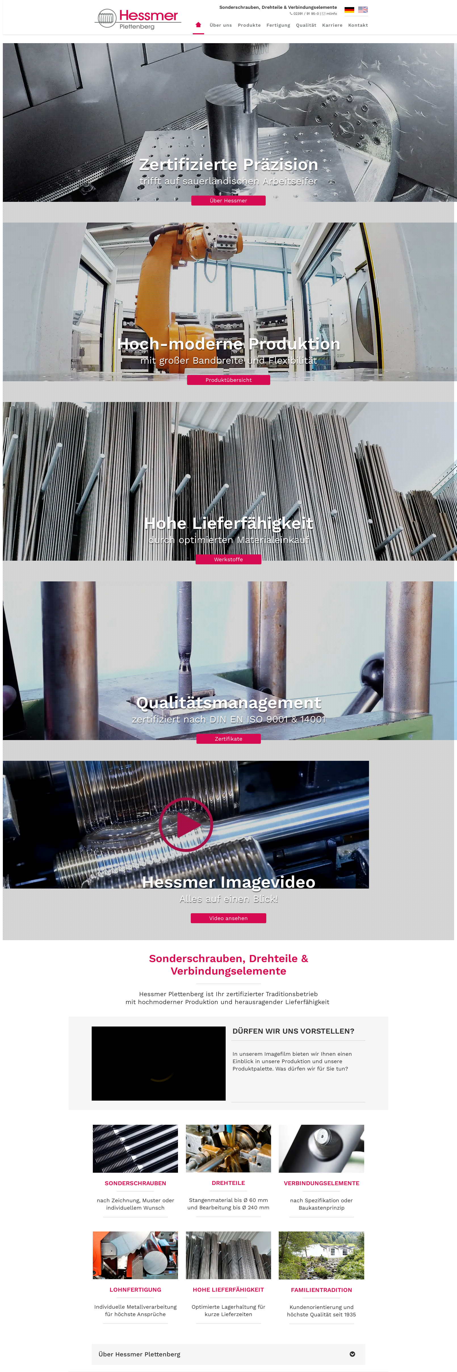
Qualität (306, 25)
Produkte (249, 25)
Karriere (332, 25)
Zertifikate (228, 739)
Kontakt (358, 25)
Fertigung (278, 25)
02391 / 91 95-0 (304, 14)
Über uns (221, 25)
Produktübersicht (229, 380)
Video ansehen (228, 918)
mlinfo (331, 14)
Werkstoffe (228, 559)
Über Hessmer (228, 200)
